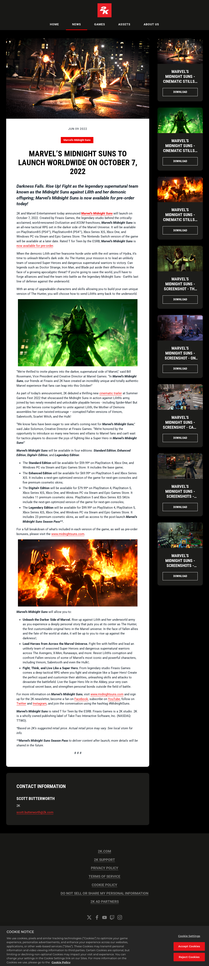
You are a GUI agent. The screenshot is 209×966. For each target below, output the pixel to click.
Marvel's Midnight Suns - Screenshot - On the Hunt (180, 355)
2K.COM (104, 851)
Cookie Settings (104, 929)
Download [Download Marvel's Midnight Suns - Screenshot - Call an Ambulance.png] (180, 437)
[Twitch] (112, 917)
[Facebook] (97, 917)
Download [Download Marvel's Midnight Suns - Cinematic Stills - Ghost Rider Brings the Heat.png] (180, 230)
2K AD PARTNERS (104, 902)
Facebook (81, 699)
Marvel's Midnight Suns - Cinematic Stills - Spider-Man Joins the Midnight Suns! (180, 84)
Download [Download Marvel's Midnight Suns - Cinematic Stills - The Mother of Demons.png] (180, 161)
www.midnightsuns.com (67, 534)
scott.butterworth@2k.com (34, 812)
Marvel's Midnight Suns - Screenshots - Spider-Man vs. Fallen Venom (180, 565)
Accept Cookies (189, 950)
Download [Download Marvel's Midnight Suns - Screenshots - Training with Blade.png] (180, 507)
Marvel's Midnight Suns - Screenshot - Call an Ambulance (180, 425)
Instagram (40, 703)
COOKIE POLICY (104, 885)
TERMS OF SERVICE (104, 876)
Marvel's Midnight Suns (77, 140)
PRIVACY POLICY (104, 868)
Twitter (21, 703)
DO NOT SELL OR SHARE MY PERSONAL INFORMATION (104, 893)
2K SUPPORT (104, 860)
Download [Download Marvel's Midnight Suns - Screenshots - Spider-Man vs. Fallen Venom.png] (180, 576)
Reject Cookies (189, 960)
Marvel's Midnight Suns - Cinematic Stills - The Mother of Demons (180, 150)
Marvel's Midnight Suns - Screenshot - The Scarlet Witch (180, 286)
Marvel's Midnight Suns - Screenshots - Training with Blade (180, 496)
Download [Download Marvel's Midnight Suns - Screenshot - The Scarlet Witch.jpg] (180, 299)
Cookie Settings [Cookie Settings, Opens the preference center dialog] (189, 939)
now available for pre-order (34, 246)
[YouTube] (104, 917)
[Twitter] (89, 917)
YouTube (114, 699)
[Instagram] (119, 917)
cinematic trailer (110, 393)
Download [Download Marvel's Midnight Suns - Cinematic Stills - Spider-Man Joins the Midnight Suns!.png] (180, 92)
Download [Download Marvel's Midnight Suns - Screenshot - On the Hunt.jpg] (180, 368)
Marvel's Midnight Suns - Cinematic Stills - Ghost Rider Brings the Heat (180, 219)
